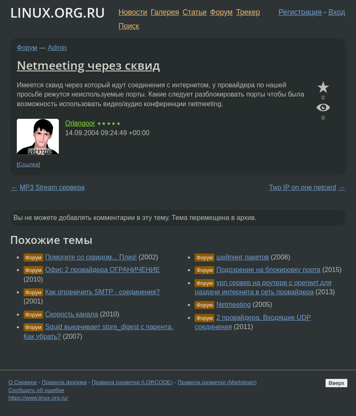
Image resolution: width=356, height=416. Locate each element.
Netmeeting (233, 304)
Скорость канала (71, 314)
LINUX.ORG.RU (57, 12)
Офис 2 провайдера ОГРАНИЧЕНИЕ (102, 269)
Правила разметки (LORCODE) (132, 382)
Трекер (248, 12)
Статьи (194, 12)
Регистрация (300, 12)
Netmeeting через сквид (88, 65)
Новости (133, 12)
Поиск (129, 26)
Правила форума (64, 382)
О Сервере (22, 382)
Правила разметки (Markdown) (216, 382)
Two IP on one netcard (302, 187)
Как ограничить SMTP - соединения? (102, 292)
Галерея (165, 12)
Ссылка (28, 164)
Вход (336, 12)
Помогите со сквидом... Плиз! (91, 257)
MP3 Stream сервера (52, 187)
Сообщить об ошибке (36, 390)
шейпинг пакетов (242, 257)
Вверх (336, 383)
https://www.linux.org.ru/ (38, 398)
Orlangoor (80, 123)
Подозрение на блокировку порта (268, 269)
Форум (221, 12)
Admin (57, 47)
